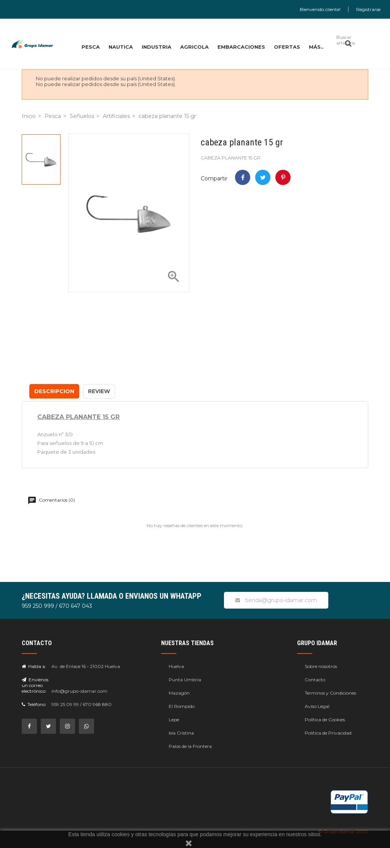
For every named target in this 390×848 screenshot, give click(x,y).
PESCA (91, 47)
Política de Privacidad (328, 733)
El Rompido (182, 706)
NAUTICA (121, 47)
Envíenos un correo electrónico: (35, 685)
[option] (41, 159)
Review (99, 391)
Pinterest (283, 177)
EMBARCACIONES (241, 47)
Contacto (315, 679)
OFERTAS (287, 47)
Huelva (176, 666)
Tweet (262, 177)
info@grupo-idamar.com (79, 691)
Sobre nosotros (321, 666)
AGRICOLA (194, 47)
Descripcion (54, 391)
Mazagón (179, 693)
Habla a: (34, 666)
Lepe (174, 719)
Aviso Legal (317, 706)
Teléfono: (34, 704)
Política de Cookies (325, 719)
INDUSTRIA (156, 47)
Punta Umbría (185, 679)
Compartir (242, 177)
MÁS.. (316, 47)
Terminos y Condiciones (330, 693)
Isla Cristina (181, 733)
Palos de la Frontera (190, 746)
